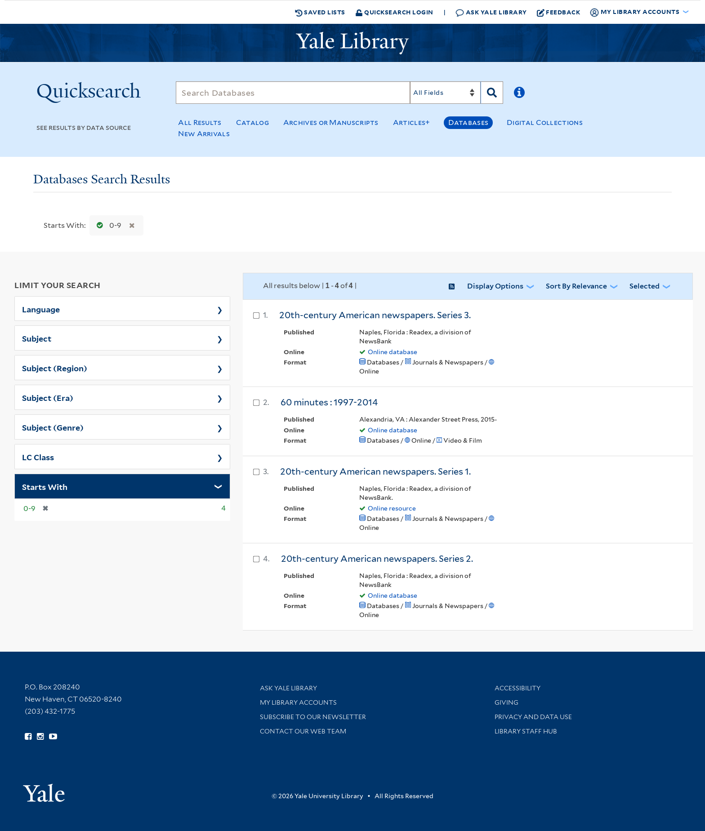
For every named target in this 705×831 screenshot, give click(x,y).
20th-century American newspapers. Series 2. (377, 558)
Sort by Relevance (576, 286)
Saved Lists (320, 12)
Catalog (252, 122)
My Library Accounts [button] (635, 12)
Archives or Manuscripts (331, 122)
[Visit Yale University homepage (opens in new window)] (43, 790)
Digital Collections (545, 122)
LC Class (38, 456)
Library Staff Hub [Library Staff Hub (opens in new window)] (526, 731)
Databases (468, 122)
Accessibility (517, 688)
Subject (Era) (47, 397)
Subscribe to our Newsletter (313, 716)
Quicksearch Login (394, 12)
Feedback (558, 12)
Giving (506, 702)
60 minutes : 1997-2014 (329, 402)
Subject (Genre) (53, 427)
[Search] (293, 92)
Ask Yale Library (491, 12)
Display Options (495, 286)
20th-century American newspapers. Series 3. (375, 315)
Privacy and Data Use (533, 716)
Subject (36, 338)
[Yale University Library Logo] (352, 43)
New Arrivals (204, 133)
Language (41, 308)
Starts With (44, 486)
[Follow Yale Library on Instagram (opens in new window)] (40, 737)
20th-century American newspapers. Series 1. (375, 471)
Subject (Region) (54, 367)
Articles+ (411, 122)
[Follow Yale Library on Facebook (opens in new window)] (28, 737)
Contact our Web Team (303, 731)
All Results (199, 122)
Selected (644, 286)
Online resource (392, 508)
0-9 (107, 225)
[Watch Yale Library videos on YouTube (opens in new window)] (53, 737)
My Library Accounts (298, 702)
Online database (392, 352)
